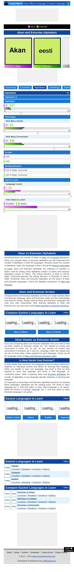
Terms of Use (47, 552)
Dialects (68, 87)
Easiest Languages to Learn (61, 3)
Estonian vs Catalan (27, 498)
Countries (25, 87)
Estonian (47, 66)
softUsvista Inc (49, 561)
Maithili (14, 479)
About (16, 552)
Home (9, 552)
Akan (18, 66)
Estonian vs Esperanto (28, 505)
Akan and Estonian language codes (40, 356)
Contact (25, 552)
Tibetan (15, 466)
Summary (11, 87)
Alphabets (39, 87)
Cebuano (15, 472)
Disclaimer (35, 552)
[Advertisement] (37, 15)
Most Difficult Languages (35, 3)
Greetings (54, 87)
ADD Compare (69, 549)
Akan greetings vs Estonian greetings (52, 306)
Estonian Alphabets (57, 374)
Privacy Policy (61, 552)
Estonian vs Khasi (26, 492)
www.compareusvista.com (43, 556)
